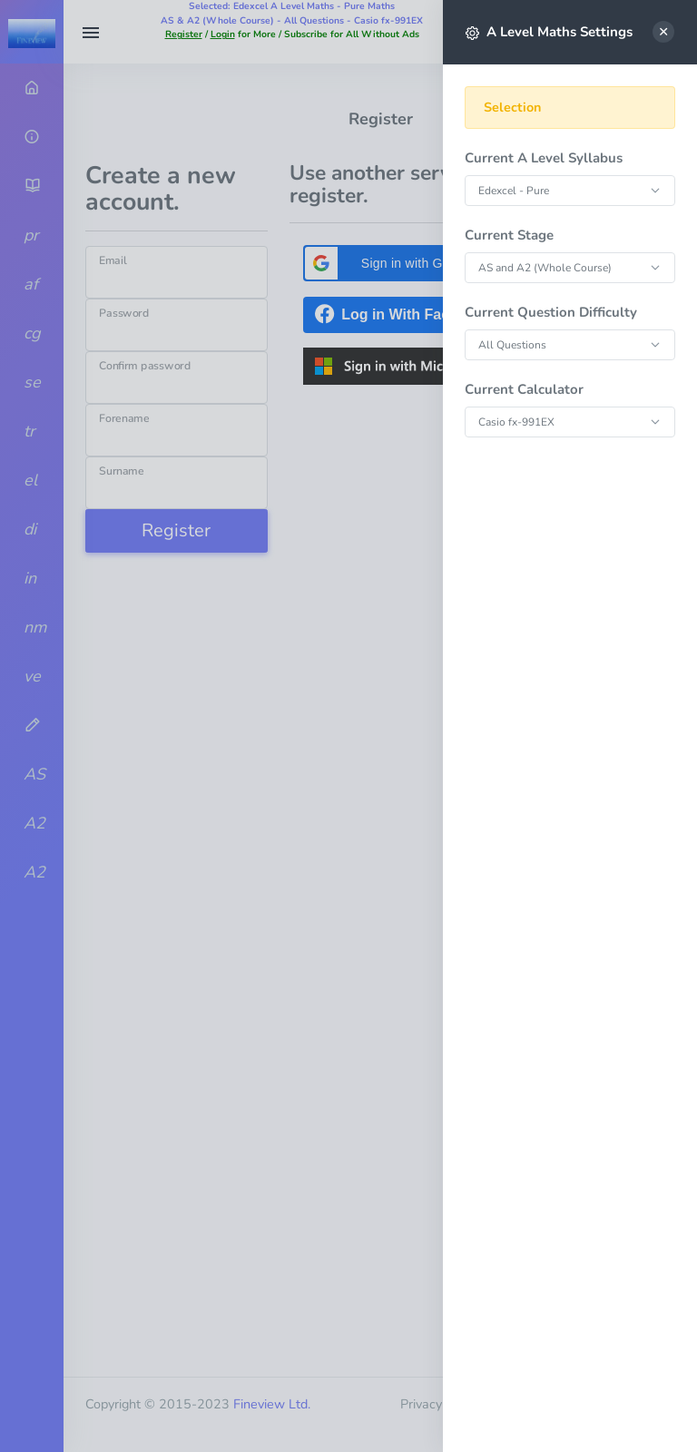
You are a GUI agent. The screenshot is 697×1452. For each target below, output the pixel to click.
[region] (570, 754)
